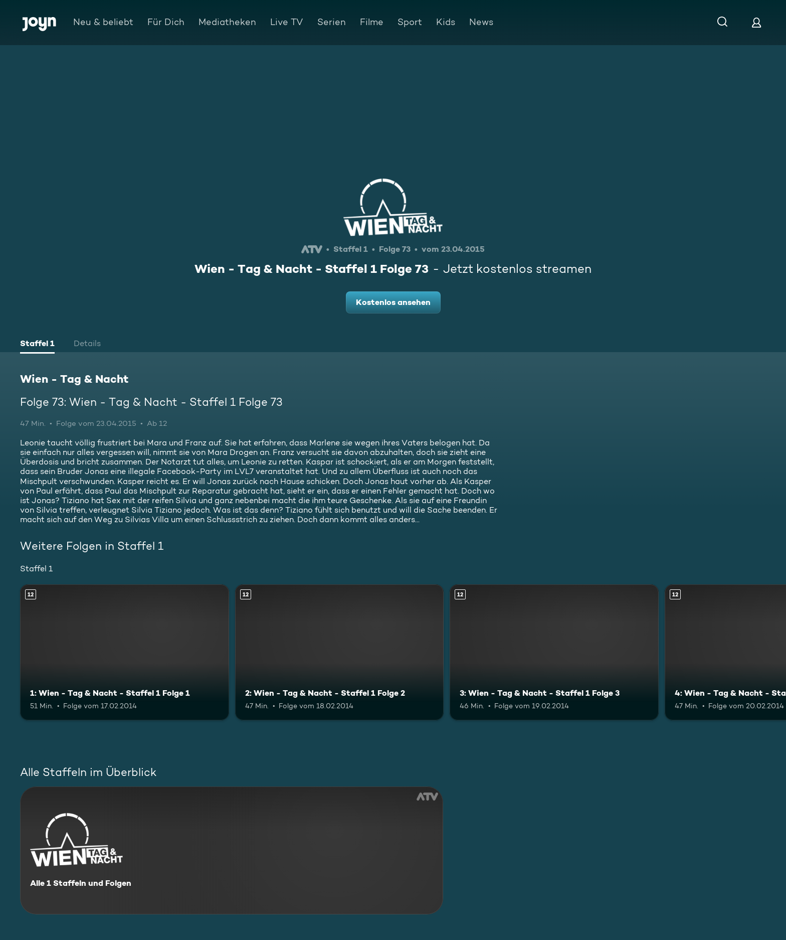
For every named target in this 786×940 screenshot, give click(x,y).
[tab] (37, 345)
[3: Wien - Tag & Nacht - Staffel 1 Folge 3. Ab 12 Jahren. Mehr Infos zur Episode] (554, 652)
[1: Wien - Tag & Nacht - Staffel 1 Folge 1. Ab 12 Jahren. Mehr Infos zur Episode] (124, 652)
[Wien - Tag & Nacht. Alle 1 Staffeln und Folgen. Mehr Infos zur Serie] (231, 850)
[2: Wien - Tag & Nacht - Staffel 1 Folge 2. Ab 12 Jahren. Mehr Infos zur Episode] (339, 652)
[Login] (756, 22)
